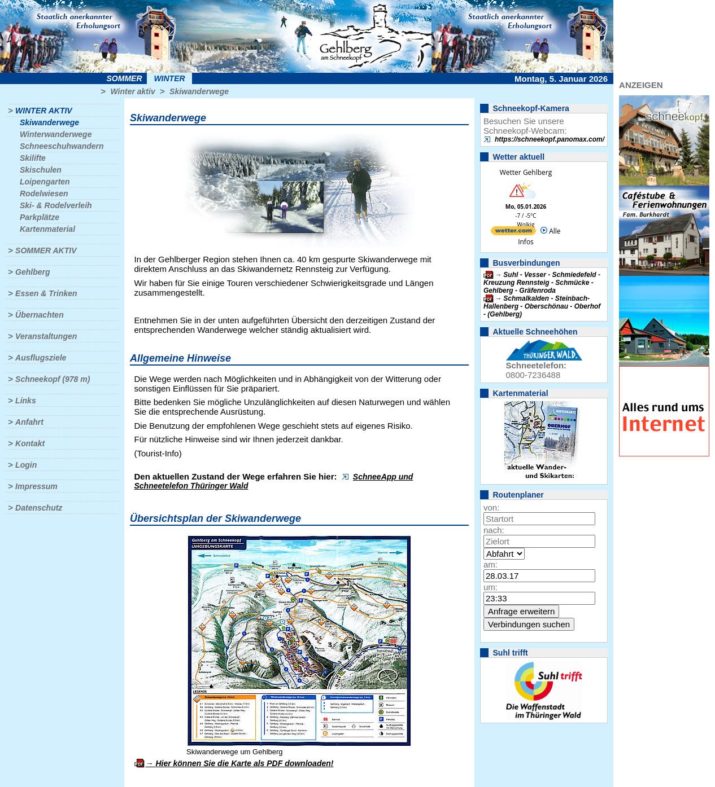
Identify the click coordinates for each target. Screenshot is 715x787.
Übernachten (39, 314)
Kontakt (30, 443)
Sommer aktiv (45, 250)
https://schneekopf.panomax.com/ (549, 139)
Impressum (36, 486)
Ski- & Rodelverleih (56, 205)
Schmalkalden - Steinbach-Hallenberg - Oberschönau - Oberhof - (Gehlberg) (541, 306)
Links (25, 400)
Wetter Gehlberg (526, 172)
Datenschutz (38, 507)
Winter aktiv (132, 91)
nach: (493, 530)
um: (490, 587)
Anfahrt (29, 422)
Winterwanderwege (55, 134)
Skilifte (33, 157)
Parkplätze (39, 217)
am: (490, 564)
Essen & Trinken (46, 293)
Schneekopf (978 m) (52, 379)
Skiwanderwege (199, 91)
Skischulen (41, 169)
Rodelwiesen (44, 193)
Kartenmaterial (47, 229)
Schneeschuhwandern (62, 146)
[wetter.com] (513, 233)
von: (491, 507)
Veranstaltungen (46, 336)
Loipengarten (45, 181)
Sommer (124, 78)
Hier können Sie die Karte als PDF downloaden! (244, 763)
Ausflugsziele (40, 357)
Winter (169, 78)
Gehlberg (32, 271)
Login (26, 464)
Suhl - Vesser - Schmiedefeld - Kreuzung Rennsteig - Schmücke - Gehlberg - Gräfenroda (541, 282)
